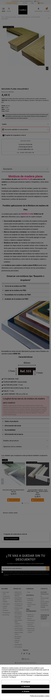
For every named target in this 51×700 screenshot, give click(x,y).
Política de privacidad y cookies (39, 696)
